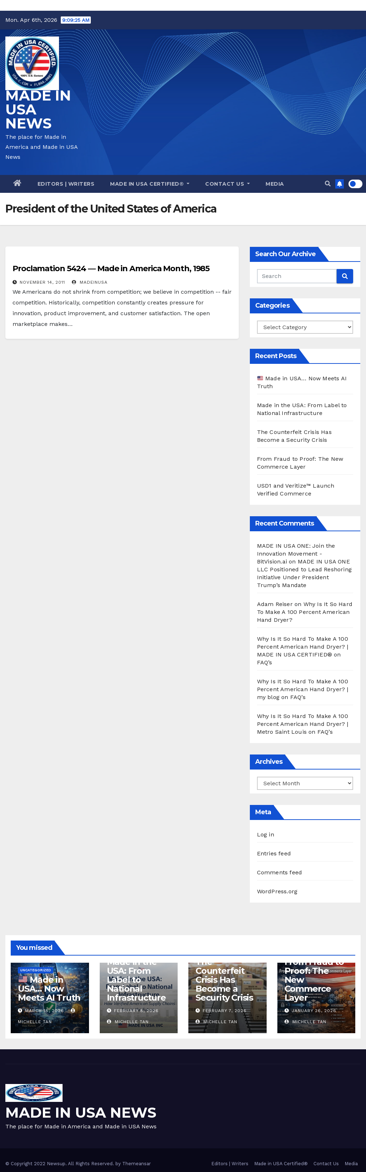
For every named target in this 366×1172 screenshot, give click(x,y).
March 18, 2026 (44, 1010)
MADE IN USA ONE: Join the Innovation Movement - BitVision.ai (296, 553)
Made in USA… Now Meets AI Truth (49, 989)
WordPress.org (277, 891)
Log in (265, 834)
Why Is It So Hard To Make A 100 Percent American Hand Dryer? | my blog (302, 689)
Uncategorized (35, 970)
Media (275, 184)
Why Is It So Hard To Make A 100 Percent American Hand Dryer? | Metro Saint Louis (302, 724)
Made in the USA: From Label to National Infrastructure (136, 980)
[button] (328, 183)
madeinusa (90, 282)
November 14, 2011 (42, 282)
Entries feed (274, 853)
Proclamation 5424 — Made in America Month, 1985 (111, 268)
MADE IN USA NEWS (80, 1112)
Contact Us (227, 184)
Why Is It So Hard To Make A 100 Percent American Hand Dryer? (304, 612)
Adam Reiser (275, 604)
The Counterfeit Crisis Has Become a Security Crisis (224, 980)
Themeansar (136, 1163)
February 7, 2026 (225, 1010)
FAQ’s (264, 662)
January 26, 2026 (314, 1010)
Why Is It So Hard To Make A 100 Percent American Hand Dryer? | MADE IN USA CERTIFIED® (302, 646)
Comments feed (279, 872)
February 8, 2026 (136, 1010)
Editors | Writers (66, 184)
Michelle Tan (128, 1021)
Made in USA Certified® (149, 184)
